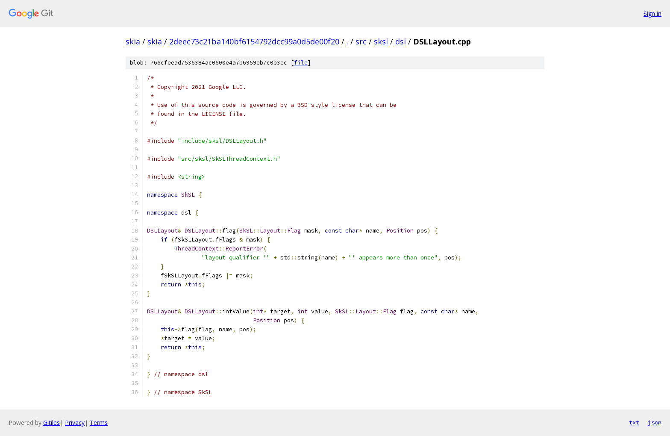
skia (133, 41)
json (654, 422)
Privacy (75, 422)
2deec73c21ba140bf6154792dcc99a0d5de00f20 (254, 41)
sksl (381, 41)
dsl (400, 41)
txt (634, 422)
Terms (99, 422)
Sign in (652, 13)
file (301, 62)
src (361, 41)
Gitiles (51, 422)
